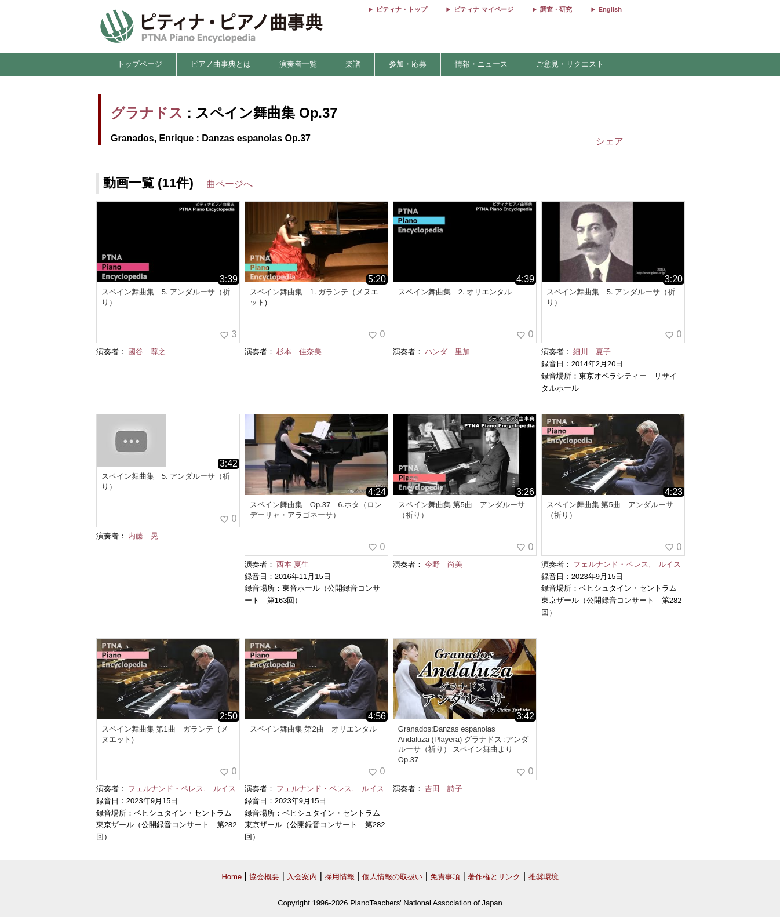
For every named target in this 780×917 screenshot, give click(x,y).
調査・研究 (556, 9)
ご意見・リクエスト (570, 64)
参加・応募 (408, 64)
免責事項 (445, 876)
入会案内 (302, 876)
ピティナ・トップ (401, 9)
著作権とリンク (494, 876)
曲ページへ (229, 184)
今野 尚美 (443, 564)
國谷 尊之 (147, 351)
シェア (610, 141)
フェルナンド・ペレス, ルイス (627, 564)
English (610, 9)
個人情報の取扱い (392, 876)
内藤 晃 (143, 536)
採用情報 (340, 876)
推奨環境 (543, 876)
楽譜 (352, 64)
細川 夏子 (592, 351)
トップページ (139, 64)
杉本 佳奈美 (299, 351)
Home (231, 876)
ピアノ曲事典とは (221, 64)
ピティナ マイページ (483, 9)
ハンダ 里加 (447, 351)
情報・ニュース (481, 64)
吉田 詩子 (443, 788)
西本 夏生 (292, 564)
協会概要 (264, 876)
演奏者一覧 (298, 64)
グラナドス (147, 113)
